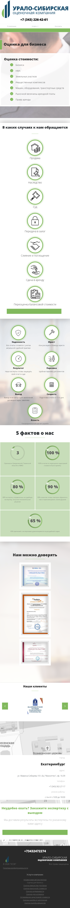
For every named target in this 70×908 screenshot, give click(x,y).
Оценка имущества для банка (35, 885)
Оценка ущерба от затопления (35, 900)
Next (65, 706)
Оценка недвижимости (35, 891)
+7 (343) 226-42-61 (34, 19)
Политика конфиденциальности (15, 868)
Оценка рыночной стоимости (35, 888)
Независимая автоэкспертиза (35, 879)
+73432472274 (35, 851)
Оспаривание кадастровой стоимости (35, 897)
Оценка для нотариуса (35, 894)
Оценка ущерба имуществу (35, 903)
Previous (5, 706)
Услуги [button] (34, 26)
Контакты (58, 26)
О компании (11, 26)
